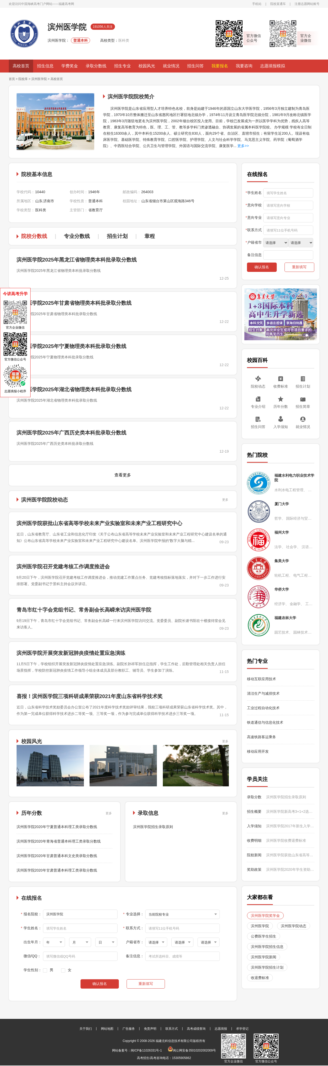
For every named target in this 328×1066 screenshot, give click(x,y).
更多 (225, 500)
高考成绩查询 (196, 1029)
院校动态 (258, 386)
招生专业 (122, 66)
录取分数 (254, 797)
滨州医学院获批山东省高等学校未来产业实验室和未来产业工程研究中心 (99, 523)
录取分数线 (96, 66)
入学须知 (280, 427)
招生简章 (303, 406)
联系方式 (171, 1029)
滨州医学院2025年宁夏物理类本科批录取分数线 (72, 346)
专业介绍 (258, 406)
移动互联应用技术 (262, 679)
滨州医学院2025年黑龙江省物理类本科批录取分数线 (77, 260)
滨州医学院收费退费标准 (286, 840)
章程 (149, 236)
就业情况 (171, 66)
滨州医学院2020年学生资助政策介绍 (290, 869)
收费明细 (254, 840)
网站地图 (107, 1029)
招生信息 (45, 66)
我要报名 (220, 66)
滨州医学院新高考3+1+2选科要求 (290, 811)
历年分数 (280, 406)
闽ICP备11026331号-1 (146, 1050)
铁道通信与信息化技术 (265, 722)
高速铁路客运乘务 (261, 737)
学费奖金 (69, 66)
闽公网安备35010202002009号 (192, 1050)
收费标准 (280, 386)
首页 (12, 79)
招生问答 (195, 66)
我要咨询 (244, 66)
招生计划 (117, 236)
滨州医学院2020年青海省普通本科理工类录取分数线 (59, 841)
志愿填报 (221, 1029)
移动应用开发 (258, 751)
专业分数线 (77, 236)
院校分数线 (34, 236)
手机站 (256, 4)
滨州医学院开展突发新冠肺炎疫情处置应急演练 (71, 653)
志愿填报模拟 (272, 66)
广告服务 (128, 1029)
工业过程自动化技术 (263, 708)
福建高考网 (66, 4)
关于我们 (85, 1029)
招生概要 (254, 811)
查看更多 (122, 475)
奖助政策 (254, 869)
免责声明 (150, 1029)
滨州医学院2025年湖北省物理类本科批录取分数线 (74, 389)
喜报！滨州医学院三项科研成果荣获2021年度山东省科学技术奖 (90, 696)
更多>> (242, 146)
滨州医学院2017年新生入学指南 (290, 826)
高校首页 (21, 66)
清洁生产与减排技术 (263, 693)
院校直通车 (278, 4)
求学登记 (242, 1029)
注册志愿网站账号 (307, 4)
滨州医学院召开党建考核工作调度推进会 (63, 566)
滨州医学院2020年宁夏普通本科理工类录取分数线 (57, 827)
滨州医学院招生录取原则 (153, 827)
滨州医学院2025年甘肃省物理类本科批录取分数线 (74, 303)
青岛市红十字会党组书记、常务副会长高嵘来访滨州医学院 (84, 610)
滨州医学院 (39, 79)
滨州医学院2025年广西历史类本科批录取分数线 (72, 433)
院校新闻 (254, 855)
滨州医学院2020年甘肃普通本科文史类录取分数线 (57, 856)
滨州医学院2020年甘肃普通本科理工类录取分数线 (57, 870)
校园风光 (147, 66)
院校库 (23, 79)
